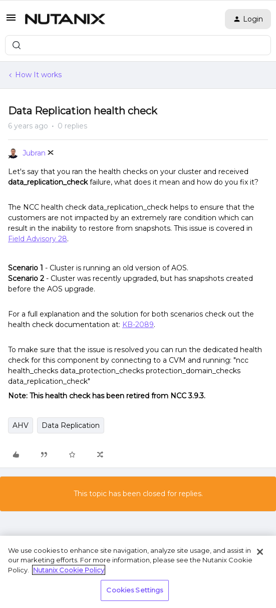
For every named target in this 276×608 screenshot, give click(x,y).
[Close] (260, 552)
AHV (21, 425)
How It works (38, 74)
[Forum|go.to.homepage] (65, 19)
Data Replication (71, 425)
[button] (11, 21)
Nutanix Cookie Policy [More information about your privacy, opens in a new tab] (68, 570)
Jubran (34, 153)
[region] (138, 572)
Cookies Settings (134, 590)
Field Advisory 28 (37, 238)
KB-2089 (138, 324)
